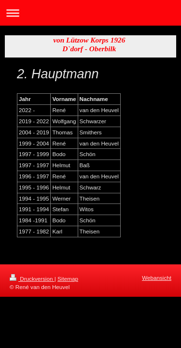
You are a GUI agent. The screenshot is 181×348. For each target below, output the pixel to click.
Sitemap (67, 279)
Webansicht (156, 278)
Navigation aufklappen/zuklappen (90, 12)
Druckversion (32, 279)
